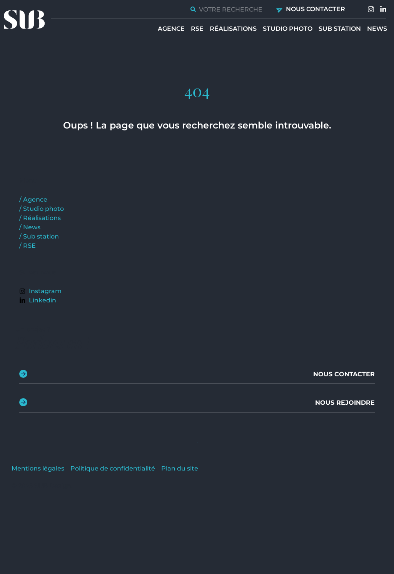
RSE (197, 28)
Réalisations (233, 28)
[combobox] (227, 9)
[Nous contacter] (280, 9)
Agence (171, 28)
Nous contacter (315, 9)
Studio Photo (287, 28)
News (377, 28)
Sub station (340, 28)
